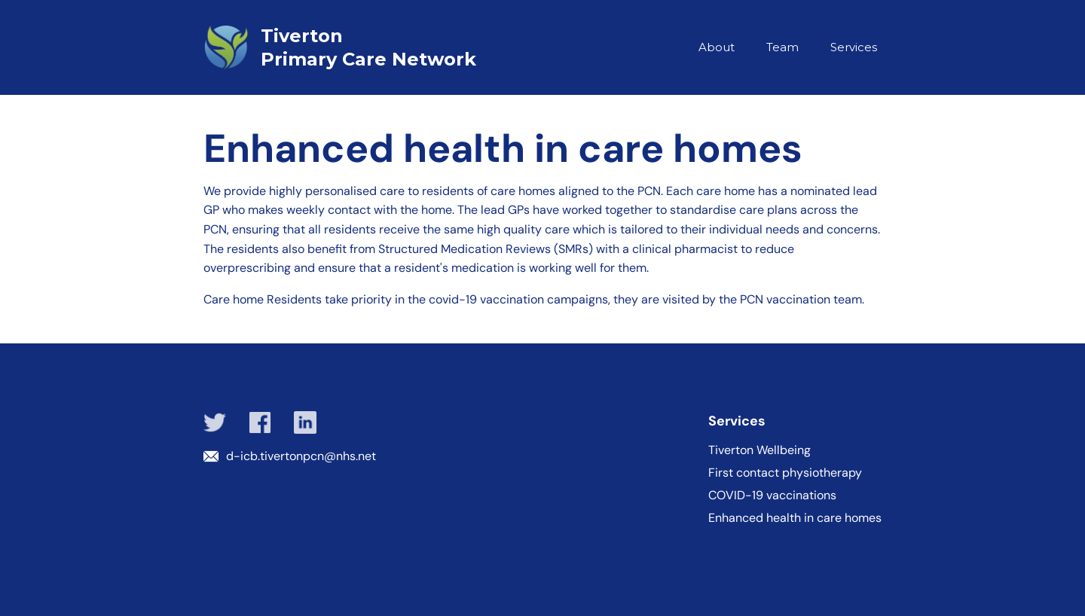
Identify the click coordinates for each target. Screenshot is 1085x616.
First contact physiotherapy (785, 472)
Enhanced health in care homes (795, 518)
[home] (372, 47)
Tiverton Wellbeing (759, 450)
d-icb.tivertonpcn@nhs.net (301, 456)
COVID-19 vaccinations (772, 495)
